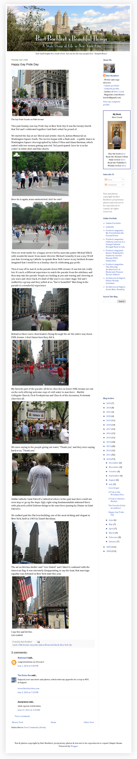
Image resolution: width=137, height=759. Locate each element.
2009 (108, 547)
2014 (108, 442)
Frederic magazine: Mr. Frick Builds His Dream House (115, 233)
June (111, 520)
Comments (111, 185)
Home (53, 722)
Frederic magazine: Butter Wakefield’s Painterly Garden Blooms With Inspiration (115, 255)
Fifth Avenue (24, 645)
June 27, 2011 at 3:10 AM (29, 710)
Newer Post (17, 722)
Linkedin (110, 227)
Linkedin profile (111, 89)
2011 (108, 455)
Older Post (89, 722)
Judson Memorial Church (49, 645)
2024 (108, 408)
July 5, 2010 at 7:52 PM (28, 692)
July (111, 484)
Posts (108, 180)
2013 (108, 446)
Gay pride (34, 645)
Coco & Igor (113, 488)
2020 (108, 416)
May (111, 524)
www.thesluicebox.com (28, 688)
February (113, 537)
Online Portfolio (113, 223)
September (114, 476)
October (113, 471)
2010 (108, 459)
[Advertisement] (114, 349)
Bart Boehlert (112, 76)
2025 (108, 403)
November (114, 467)
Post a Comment (22, 716)
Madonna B (23, 658)
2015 (108, 438)
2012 (108, 450)
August (112, 480)
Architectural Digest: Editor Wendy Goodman (116, 280)
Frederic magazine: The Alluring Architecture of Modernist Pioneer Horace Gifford (115, 269)
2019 (108, 420)
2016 (108, 433)
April (111, 529)
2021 (108, 412)
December (114, 463)
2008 (108, 551)
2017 (108, 429)
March (112, 533)
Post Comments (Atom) (35, 727)
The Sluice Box (24, 675)
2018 (108, 425)
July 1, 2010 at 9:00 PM (28, 666)
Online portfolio (111, 86)
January (113, 542)
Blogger (74, 746)
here (123, 154)
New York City (66, 645)
